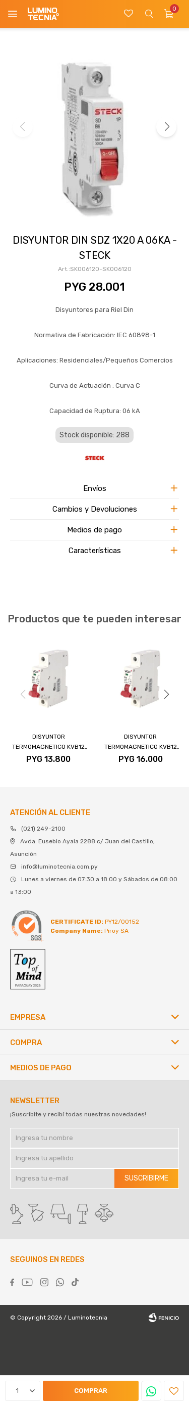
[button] (166, 127)
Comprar (90, 1390)
